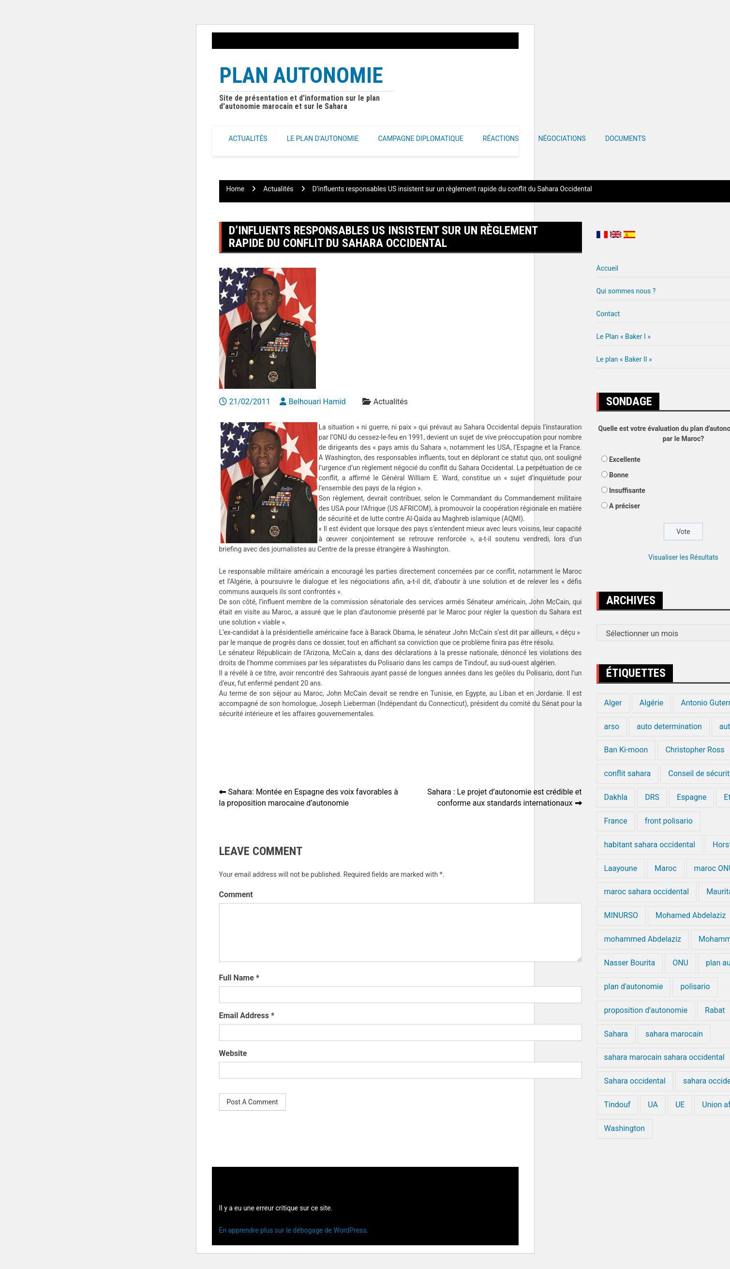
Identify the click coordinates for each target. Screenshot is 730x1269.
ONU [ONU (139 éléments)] (680, 962)
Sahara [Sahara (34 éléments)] (616, 1034)
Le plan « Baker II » (624, 359)
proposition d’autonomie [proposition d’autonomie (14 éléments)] (646, 1010)
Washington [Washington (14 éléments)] (624, 1128)
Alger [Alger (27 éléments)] (613, 702)
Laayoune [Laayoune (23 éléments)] (621, 868)
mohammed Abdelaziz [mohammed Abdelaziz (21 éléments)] (643, 939)
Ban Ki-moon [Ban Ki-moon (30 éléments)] (626, 749)
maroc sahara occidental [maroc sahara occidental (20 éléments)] (646, 891)
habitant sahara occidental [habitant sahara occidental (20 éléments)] (650, 844)
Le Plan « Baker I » (623, 336)
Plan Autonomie (301, 75)
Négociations (562, 138)
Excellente (625, 459)
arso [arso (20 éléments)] (612, 726)
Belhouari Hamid (317, 401)
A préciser (624, 506)
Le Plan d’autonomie (323, 138)
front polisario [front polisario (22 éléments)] (669, 821)
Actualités (248, 138)
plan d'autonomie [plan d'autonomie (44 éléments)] (633, 986)
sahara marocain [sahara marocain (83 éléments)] (674, 1034)
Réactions (501, 138)
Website (233, 1053)
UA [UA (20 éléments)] (653, 1104)
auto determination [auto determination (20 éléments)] (669, 726)
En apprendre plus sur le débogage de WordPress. (294, 1230)
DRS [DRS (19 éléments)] (652, 797)
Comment (236, 894)
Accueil (607, 268)
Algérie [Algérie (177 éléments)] (652, 702)
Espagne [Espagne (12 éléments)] (691, 797)
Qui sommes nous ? (626, 291)
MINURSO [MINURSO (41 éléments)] (621, 915)
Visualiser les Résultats (683, 557)
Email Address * (247, 1015)
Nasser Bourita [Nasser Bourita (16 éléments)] (630, 962)
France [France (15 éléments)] (615, 821)
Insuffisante (627, 490)
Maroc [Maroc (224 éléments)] (665, 868)
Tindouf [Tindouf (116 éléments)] (617, 1104)
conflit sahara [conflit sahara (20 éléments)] (627, 773)
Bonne (618, 475)
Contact (608, 314)
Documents (625, 138)
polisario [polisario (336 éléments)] (695, 986)
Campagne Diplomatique (420, 138)
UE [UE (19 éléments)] (680, 1104)
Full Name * (239, 977)
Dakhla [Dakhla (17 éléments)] (616, 797)
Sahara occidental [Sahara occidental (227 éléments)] (635, 1081)
